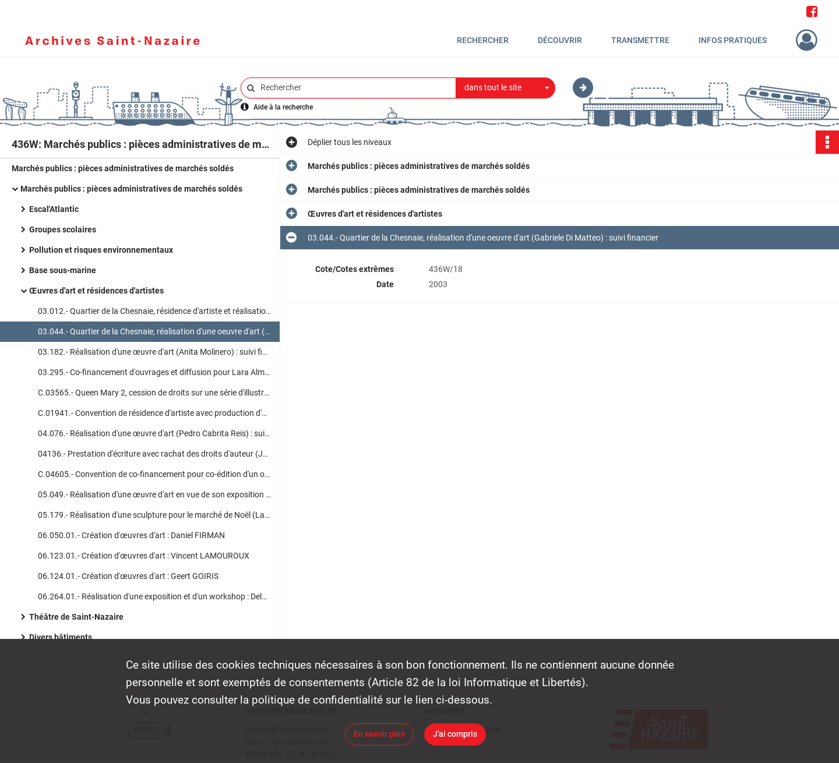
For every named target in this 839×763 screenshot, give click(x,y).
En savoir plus (379, 734)
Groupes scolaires (62, 229)
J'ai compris (455, 734)
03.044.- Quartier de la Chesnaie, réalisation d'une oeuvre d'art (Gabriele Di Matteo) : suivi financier (154, 331)
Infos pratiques (733, 40)
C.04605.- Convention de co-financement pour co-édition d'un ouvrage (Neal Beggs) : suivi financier (154, 474)
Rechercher (483, 40)
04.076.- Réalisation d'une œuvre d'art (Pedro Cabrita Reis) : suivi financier (154, 433)
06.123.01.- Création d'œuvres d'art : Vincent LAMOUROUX (143, 555)
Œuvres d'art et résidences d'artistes (96, 290)
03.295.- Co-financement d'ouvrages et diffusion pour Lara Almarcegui (154, 372)
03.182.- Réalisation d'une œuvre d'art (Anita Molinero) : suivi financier (154, 351)
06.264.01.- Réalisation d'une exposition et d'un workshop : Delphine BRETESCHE (154, 596)
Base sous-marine (62, 270)
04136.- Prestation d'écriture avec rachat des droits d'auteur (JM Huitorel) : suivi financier (154, 453)
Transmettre (640, 40)
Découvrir (560, 40)
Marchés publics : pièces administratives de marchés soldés (123, 168)
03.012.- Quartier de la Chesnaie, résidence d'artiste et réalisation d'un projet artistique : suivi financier (154, 311)
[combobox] (505, 87)
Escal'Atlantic (54, 209)
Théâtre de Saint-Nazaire (76, 616)
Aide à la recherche (283, 107)
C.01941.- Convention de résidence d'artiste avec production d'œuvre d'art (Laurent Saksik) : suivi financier (154, 413)
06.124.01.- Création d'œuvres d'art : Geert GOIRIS (128, 576)
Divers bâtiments (60, 637)
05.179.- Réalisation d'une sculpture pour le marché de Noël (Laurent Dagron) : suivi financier (154, 515)
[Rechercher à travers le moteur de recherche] (354, 88)
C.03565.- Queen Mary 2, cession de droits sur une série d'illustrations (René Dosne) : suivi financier (154, 392)
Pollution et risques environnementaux (101, 250)
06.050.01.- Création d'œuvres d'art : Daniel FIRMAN (131, 535)
